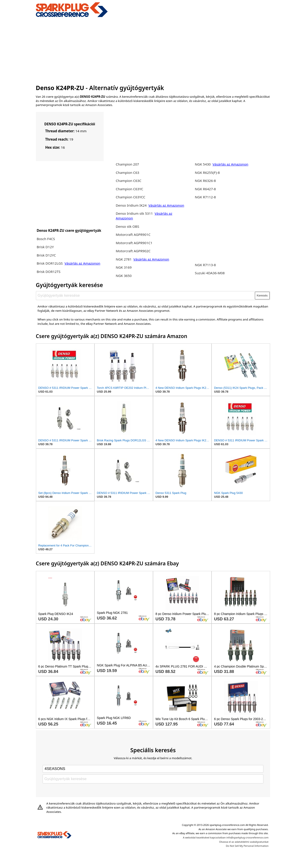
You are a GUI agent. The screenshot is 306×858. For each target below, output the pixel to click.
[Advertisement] (153, 50)
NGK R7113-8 (205, 265)
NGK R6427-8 (205, 189)
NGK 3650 (124, 275)
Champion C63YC (129, 189)
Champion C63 (127, 172)
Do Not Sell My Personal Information (247, 845)
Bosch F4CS (46, 239)
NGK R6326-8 (205, 180)
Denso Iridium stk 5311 (134, 213)
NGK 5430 (203, 164)
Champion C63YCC (130, 197)
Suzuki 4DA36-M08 (210, 273)
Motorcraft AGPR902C (133, 251)
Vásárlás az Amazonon (82, 263)
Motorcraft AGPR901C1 (134, 243)
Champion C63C (128, 180)
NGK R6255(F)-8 (207, 172)
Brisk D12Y (45, 247)
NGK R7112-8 (205, 197)
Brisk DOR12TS (48, 271)
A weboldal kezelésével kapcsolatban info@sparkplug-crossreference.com (226, 837)
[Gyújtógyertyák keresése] (145, 295)
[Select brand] (153, 769)
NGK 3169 (124, 267)
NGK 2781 (124, 259)
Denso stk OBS (127, 226)
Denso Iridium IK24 (131, 205)
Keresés (262, 295)
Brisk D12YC (46, 255)
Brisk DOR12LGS (50, 263)
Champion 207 (127, 164)
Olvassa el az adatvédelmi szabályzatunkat (244, 841)
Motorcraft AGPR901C (133, 234)
